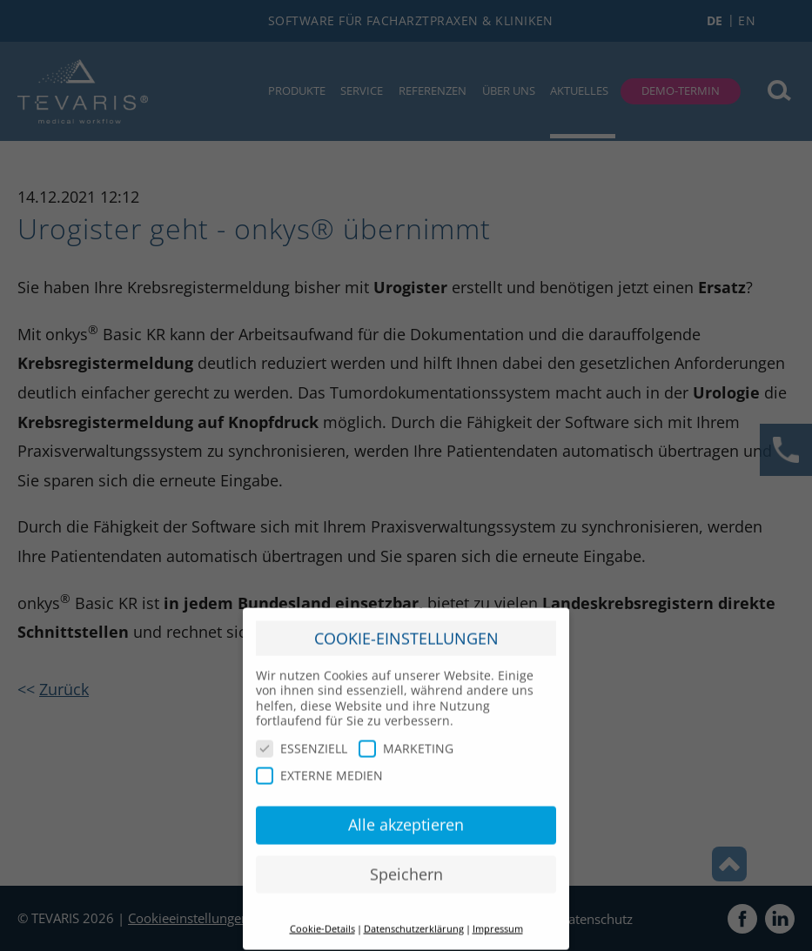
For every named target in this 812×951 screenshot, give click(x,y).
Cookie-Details (322, 920)
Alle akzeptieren (406, 815)
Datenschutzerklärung (414, 920)
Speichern (406, 864)
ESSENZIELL (301, 739)
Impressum (498, 920)
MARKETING (406, 739)
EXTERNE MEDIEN (319, 767)
